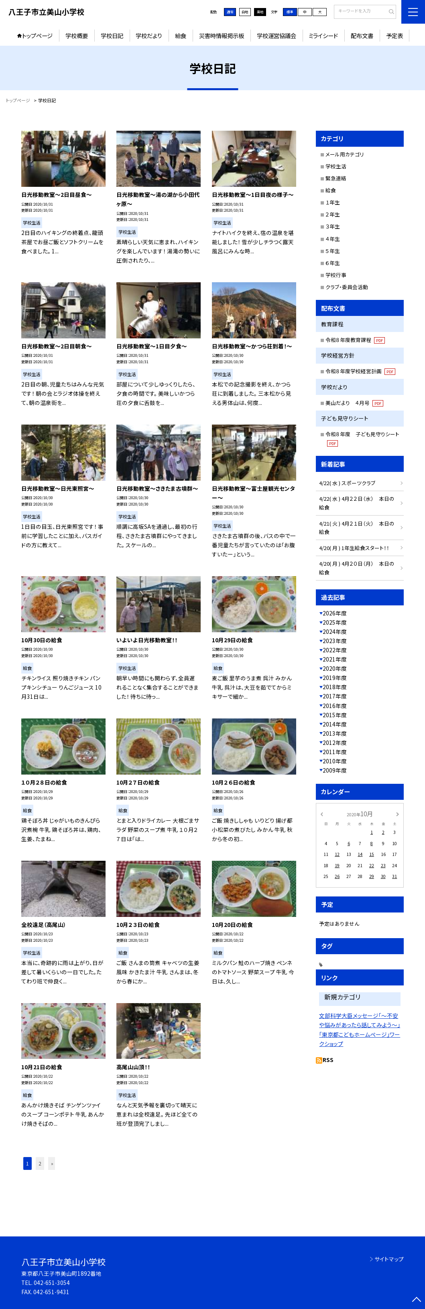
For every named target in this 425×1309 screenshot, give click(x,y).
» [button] (52, 1163)
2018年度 (335, 687)
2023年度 (335, 641)
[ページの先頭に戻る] (416, 1300)
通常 (230, 11)
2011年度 (335, 752)
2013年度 (335, 733)
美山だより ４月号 (354, 403)
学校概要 (76, 35)
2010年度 (335, 761)
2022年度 (335, 650)
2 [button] (40, 1163)
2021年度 (335, 659)
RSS (328, 1060)
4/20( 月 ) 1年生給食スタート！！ (354, 548)
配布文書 (362, 35)
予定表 (394, 35)
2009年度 (335, 770)
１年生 (332, 202)
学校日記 (112, 35)
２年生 (332, 214)
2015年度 (335, 715)
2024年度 (335, 631)
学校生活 (335, 166)
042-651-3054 (52, 1283)
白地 (245, 11)
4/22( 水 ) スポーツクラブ (347, 483)
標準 (290, 11)
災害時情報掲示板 (221, 35)
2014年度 (335, 724)
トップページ (37, 35)
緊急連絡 (335, 178)
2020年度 (335, 668)
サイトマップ (389, 1259)
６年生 (332, 263)
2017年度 (335, 696)
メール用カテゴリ (344, 154)
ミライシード (323, 35)
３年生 (332, 226)
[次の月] (398, 814)
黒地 (260, 11)
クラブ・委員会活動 (346, 287)
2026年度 (335, 613)
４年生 (332, 239)
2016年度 (335, 706)
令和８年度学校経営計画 (360, 371)
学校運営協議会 (276, 35)
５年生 (332, 251)
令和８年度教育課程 (355, 340)
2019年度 (335, 678)
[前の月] (322, 814)
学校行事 (335, 275)
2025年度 (335, 622)
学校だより (149, 35)
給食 (180, 35)
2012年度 (335, 742)
